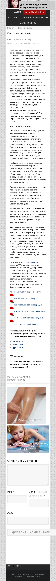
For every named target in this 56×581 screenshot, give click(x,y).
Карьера (26, 17)
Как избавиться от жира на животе (25, 291)
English (18, 565)
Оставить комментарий (22, 460)
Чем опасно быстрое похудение (28, 317)
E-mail (38, 493)
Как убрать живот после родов (28, 304)
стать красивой (30, 262)
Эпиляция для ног (28, 419)
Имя (10, 491)
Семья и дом (41, 17)
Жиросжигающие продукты (26, 324)
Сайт (10, 513)
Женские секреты (34, 11)
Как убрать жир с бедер (24, 298)
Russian (9, 565)
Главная (17, 11)
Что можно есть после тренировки (30, 311)
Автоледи (13, 17)
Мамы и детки (28, 23)
